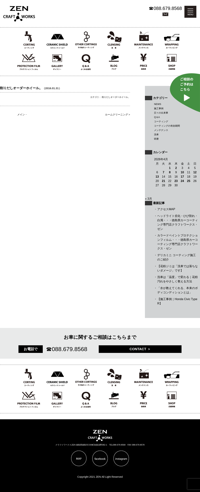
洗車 (156, 134)
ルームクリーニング (116, 114)
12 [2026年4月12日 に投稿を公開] (195, 172)
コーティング (161, 121)
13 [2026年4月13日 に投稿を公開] (157, 176)
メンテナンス (161, 130)
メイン (21, 114)
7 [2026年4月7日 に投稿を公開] (163, 172)
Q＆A (157, 117)
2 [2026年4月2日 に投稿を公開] (176, 167)
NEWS (157, 104)
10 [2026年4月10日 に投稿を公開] (182, 172)
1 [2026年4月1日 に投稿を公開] (170, 167)
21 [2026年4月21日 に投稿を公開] (163, 181)
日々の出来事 (161, 112)
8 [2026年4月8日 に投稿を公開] (170, 172)
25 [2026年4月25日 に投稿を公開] (188, 181)
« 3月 (148, 198)
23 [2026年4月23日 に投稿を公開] (176, 181)
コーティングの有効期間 (167, 125)
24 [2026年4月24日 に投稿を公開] (182, 181)
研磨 (156, 138)
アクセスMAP (166, 209)
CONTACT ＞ (140, 349)
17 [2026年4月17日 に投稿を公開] (182, 176)
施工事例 (158, 108)
